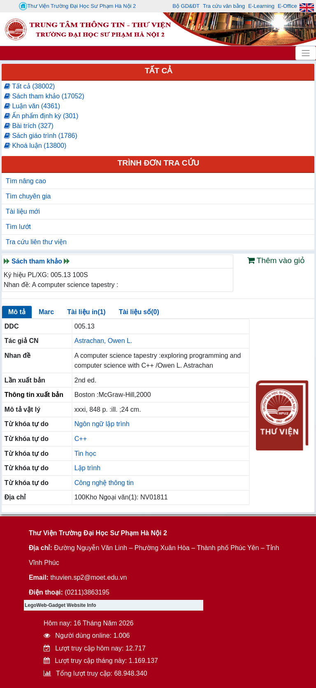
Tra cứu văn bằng (224, 6)
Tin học (85, 453)
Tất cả (158, 70)
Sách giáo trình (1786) (40, 135)
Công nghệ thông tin (104, 482)
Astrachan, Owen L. (103, 340)
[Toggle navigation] (305, 53)
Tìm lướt (18, 226)
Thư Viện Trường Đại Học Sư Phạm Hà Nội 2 (77, 6)
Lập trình (87, 467)
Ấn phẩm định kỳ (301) (41, 115)
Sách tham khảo (37, 261)
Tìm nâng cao (26, 180)
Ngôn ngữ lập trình (102, 423)
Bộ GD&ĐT (186, 6)
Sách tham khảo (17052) (44, 96)
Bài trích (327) (28, 125)
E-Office (287, 6)
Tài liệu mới (23, 211)
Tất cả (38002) (29, 86)
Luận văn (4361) (32, 106)
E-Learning (261, 6)
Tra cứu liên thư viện (36, 241)
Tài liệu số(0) (139, 311)
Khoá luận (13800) (35, 145)
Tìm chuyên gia (28, 196)
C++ (80, 438)
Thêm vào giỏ (276, 260)
